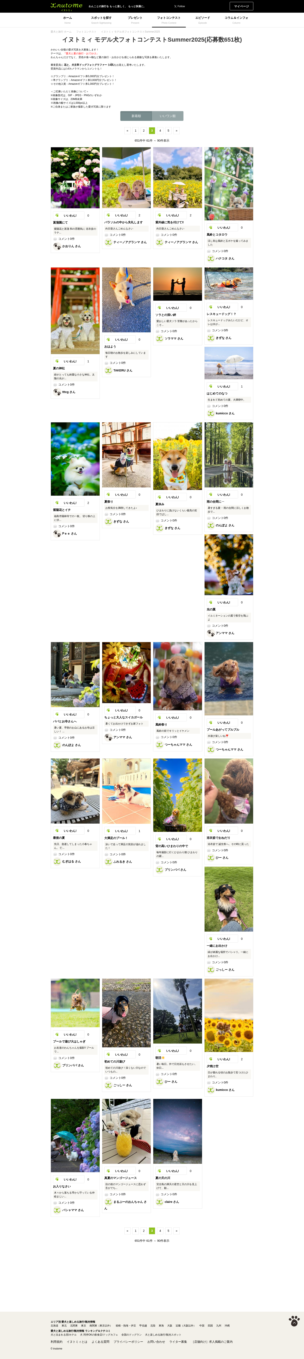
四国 (210, 1325)
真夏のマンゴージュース (120, 1178)
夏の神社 (59, 368)
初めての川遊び (114, 1061)
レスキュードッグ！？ (221, 314)
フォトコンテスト (86, 31)
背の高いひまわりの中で (171, 846)
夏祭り (108, 501)
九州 (218, 1325)
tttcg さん (64, 392)
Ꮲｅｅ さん (65, 533)
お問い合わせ (156, 1341)
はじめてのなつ (217, 393)
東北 (64, 1325)
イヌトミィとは (77, 1341)
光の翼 (211, 609)
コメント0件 (64, 238)
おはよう (110, 346)
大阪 (169, 1325)
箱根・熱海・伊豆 (126, 1325)
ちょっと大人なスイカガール (123, 717)
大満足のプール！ (116, 838)
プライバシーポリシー (128, 1341)
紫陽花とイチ (62, 510)
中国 (201, 1325)
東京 (83, 1325)
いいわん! (70, 215)
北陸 (152, 1325)
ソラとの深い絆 (165, 315)
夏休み (159, 504)
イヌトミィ (66, 6)
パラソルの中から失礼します (123, 222)
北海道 (54, 1325)
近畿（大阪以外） (186, 1325)
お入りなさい (62, 1186)
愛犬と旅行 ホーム (61, 31)
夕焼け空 (212, 1066)
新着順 (136, 116)
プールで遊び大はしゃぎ (69, 1041)
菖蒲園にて (60, 222)
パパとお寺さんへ (65, 721)
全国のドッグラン (131, 1334)
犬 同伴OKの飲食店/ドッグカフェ (99, 1334)
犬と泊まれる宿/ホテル (64, 1334)
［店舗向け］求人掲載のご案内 (212, 1341)
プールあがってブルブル (223, 729)
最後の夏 (59, 837)
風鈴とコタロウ (217, 234)
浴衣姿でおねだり (218, 837)
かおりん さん (67, 246)
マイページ (241, 6)
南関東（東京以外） (101, 1325)
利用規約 (56, 1341)
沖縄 (227, 1325)
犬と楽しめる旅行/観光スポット (163, 1334)
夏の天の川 (162, 1178)
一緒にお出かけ (217, 945)
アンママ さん (221, 633)
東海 (161, 1325)
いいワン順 (168, 116)
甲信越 (143, 1325)
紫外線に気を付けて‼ (169, 222)
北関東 (74, 1325)
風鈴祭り (161, 724)
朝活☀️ (160, 1057)
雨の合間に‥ (215, 501)
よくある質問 (100, 1341)
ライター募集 (178, 1341)
